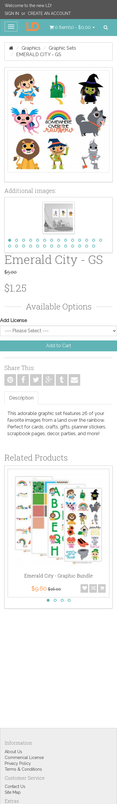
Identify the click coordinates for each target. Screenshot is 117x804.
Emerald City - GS (38, 54)
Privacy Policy (18, 763)
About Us (13, 751)
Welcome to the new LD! (28, 5)
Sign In (12, 13)
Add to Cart (58, 345)
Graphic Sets (62, 48)
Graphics (31, 48)
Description (21, 398)
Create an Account (49, 13)
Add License (13, 320)
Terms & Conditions (23, 769)
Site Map (13, 792)
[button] (72, 27)
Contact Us (15, 786)
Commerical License (24, 757)
